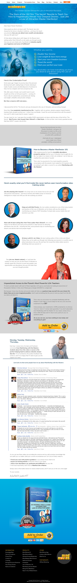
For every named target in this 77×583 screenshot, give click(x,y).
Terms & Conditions (10, 554)
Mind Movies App (44, 552)
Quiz (61, 2)
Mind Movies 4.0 (27, 552)
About (13, 2)
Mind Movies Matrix (27, 554)
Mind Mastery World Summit (30, 558)
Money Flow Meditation (28, 568)
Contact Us (8, 558)
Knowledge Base (9, 552)
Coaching (7, 560)
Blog (43, 2)
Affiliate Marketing (44, 562)
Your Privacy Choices (10, 564)
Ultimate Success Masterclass (30, 556)
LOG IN (67, 2)
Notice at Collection (10, 566)
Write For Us (43, 556)
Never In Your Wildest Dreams (30, 570)
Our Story (48, 2)
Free (38, 2)
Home (8, 2)
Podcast (56, 2)
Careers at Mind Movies (45, 554)
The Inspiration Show (29, 2)
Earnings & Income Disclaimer (12, 562)
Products (19, 2)
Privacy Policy (8, 556)
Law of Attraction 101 (28, 564)
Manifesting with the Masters (30, 566)
